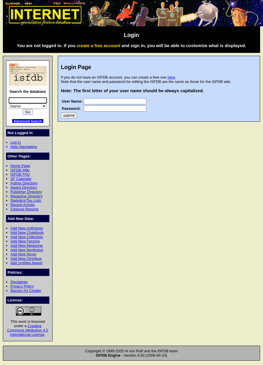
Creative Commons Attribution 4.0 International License (27, 330)
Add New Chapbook (27, 232)
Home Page (20, 166)
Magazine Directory (26, 196)
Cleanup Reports (24, 209)
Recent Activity (22, 205)
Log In (15, 142)
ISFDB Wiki (19, 170)
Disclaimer (19, 282)
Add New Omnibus (26, 258)
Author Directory (24, 183)
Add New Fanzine (25, 241)
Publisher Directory (26, 192)
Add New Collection (26, 237)
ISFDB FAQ (20, 174)
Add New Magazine (26, 245)
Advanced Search (28, 121)
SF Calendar (20, 179)
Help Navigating (23, 146)
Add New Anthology (26, 228)
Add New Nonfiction (26, 250)
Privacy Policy (22, 286)
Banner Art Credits (25, 290)
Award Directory (23, 187)
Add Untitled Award (26, 263)
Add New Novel (23, 254)
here (171, 77)
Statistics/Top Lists (25, 200)
